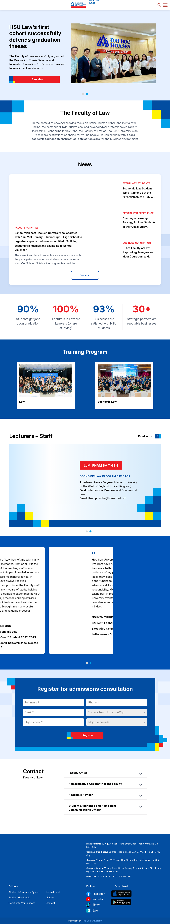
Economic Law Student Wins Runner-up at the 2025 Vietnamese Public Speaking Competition (138, 193)
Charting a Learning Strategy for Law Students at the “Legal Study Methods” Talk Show (139, 223)
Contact (50, 903)
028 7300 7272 (106, 876)
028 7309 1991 (123, 876)
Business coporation (137, 243)
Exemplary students (136, 183)
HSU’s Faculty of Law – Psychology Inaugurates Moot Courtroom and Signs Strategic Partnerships (138, 253)
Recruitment (53, 892)
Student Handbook (19, 897)
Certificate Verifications (21, 903)
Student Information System (24, 892)
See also (85, 275)
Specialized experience (138, 213)
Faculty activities (27, 227)
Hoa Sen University (91, 920)
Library (50, 897)
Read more (149, 436)
